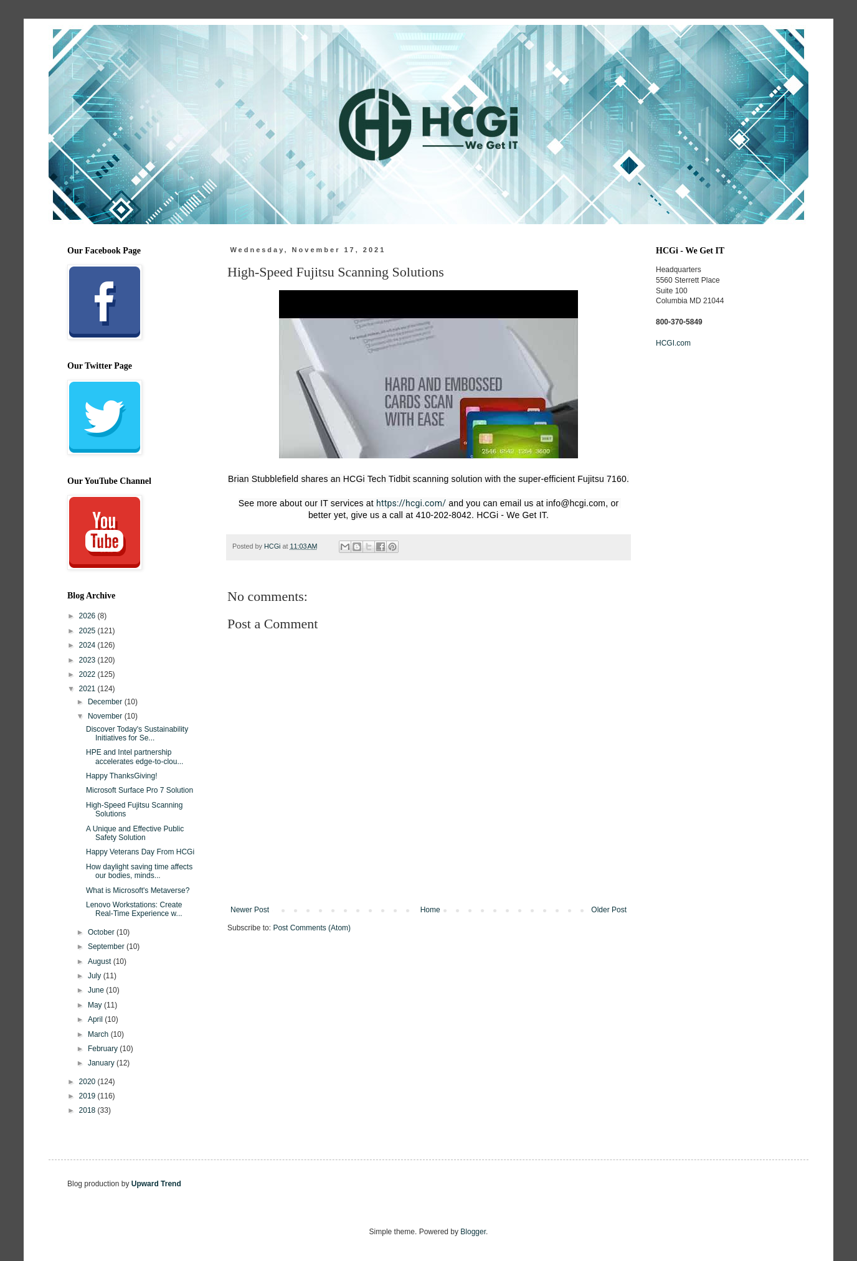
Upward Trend (156, 1183)
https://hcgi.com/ (411, 503)
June (97, 990)
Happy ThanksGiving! (122, 776)
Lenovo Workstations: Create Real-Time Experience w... (134, 909)
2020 (88, 1081)
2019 (88, 1096)
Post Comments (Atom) (312, 927)
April (96, 1019)
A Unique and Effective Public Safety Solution (135, 833)
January (102, 1063)
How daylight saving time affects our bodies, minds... (139, 871)
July (95, 975)
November (106, 716)
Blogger (473, 1231)
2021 (88, 688)
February (104, 1048)
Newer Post (249, 909)
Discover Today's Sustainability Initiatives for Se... (137, 733)
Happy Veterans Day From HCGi (140, 852)
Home (430, 909)
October (102, 932)
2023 (88, 660)
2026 (88, 616)
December (106, 701)
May (96, 1005)
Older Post (609, 909)
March (99, 1034)
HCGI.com (673, 343)
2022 (88, 674)
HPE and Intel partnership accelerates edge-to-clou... (134, 756)
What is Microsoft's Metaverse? (137, 890)
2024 (88, 645)
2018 (88, 1110)
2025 (88, 630)
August (100, 961)
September (107, 946)
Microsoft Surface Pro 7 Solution (139, 790)
